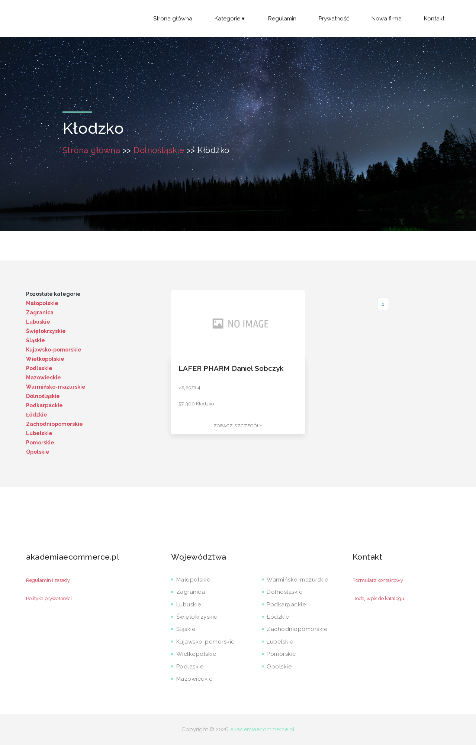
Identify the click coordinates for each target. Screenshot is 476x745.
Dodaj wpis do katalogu (378, 598)
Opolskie (37, 452)
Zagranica (40, 312)
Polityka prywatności (49, 598)
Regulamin (282, 18)
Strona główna (172, 18)
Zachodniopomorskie (54, 424)
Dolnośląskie (159, 150)
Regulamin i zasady (48, 580)
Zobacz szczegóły (238, 425)
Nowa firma (387, 18)
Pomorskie (40, 443)
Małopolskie (42, 303)
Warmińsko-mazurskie (56, 387)
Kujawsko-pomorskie (53, 350)
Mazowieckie (43, 377)
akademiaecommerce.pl (262, 729)
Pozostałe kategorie (53, 294)
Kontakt (434, 18)
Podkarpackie (44, 405)
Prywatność (334, 18)
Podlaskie (39, 368)
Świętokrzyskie (46, 331)
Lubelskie (39, 433)
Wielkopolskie (45, 359)
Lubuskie (38, 322)
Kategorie (230, 18)
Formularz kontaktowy (378, 580)
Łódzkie (36, 415)
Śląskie (35, 340)
